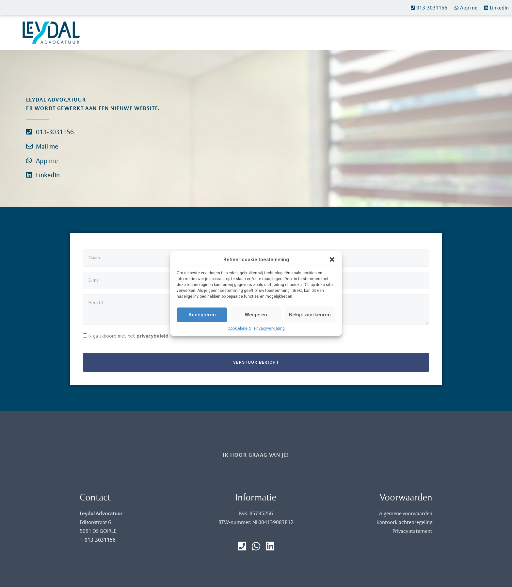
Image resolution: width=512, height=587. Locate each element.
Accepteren (202, 315)
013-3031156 (100, 540)
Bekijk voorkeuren (310, 315)
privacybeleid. (153, 336)
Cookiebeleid (239, 328)
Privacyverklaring (269, 328)
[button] (332, 259)
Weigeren (256, 315)
